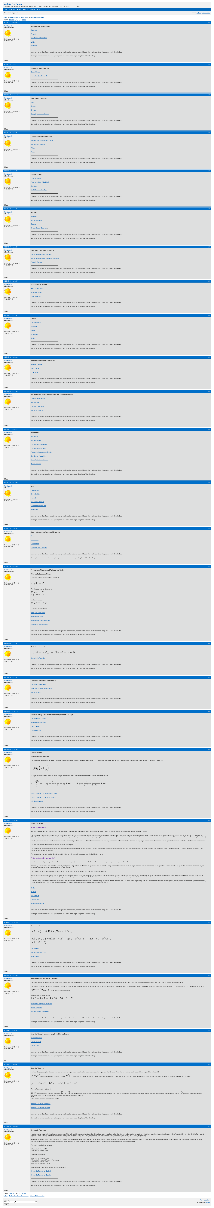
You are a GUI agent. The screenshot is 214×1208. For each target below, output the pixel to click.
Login (39, 9)
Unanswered (206, 13)
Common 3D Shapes (38, 144)
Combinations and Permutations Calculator (45, 258)
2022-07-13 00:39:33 (10, 22)
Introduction (34, 490)
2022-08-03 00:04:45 (10, 1030)
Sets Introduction (36, 292)
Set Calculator (35, 494)
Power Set (34, 509)
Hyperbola (34, 334)
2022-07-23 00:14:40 (10, 391)
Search (25, 9)
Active (199, 13)
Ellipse (33, 330)
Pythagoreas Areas (37, 616)
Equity (33, 42)
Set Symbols (35, 956)
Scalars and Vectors (37, 903)
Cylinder (33, 110)
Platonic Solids (36, 178)
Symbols (33, 216)
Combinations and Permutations (41, 254)
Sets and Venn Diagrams (39, 228)
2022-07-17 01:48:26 (10, 171)
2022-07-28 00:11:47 (10, 677)
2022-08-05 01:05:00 (10, 1126)
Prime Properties (36, 1007)
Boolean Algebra (36, 364)
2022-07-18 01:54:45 (10, 209)
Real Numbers (35, 402)
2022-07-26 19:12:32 (10, 643)
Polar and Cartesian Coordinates (42, 688)
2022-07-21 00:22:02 (10, 315)
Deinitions (34, 186)
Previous (11, 19)
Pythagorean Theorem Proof (40, 620)
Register (32, 9)
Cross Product (35, 899)
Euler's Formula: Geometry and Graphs (44, 793)
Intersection (34, 540)
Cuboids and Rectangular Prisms (42, 140)
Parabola (34, 326)
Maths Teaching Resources (19, 17)
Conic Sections (36, 322)
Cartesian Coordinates (38, 684)
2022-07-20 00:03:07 (10, 281)
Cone (32, 102)
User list (12, 9)
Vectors (33, 892)
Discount (34, 30)
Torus (32, 152)
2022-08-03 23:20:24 (10, 1064)
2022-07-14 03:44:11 (10, 64)
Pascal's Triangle (36, 262)
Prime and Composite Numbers (41, 1003)
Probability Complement (39, 444)
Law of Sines (35, 1045)
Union (33, 536)
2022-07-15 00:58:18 (10, 95)
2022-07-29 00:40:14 (10, 711)
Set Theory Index (36, 220)
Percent (33, 34)
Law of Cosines (36, 1042)
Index (5, 9)
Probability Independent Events (41, 452)
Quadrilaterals (35, 72)
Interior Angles (35, 726)
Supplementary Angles (38, 722)
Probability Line (36, 440)
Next (24, 19)
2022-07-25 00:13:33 (10, 483)
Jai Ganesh (8, 26)
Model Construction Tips (39, 190)
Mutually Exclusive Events (39, 460)
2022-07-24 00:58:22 (10, 429)
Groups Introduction (37, 288)
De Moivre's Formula (37, 658)
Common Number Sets (38, 506)
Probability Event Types (38, 448)
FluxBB (208, 1202)
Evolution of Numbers (38, 398)
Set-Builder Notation (37, 502)
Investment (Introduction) (39, 38)
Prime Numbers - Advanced (40, 1011)
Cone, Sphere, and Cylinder (40, 114)
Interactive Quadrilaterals (39, 76)
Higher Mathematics (37, 17)
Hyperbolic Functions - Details (41, 1175)
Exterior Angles (36, 730)
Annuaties (34, 45)
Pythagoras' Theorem (38, 613)
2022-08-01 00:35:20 (10, 922)
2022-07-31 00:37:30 (10, 820)
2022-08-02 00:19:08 (10, 975)
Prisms (33, 148)
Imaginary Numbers (37, 406)
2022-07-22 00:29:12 (10, 357)
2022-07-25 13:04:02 (10, 528)
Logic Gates (35, 368)
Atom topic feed (205, 1200)
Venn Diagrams (36, 296)
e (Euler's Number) (37, 801)
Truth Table (34, 372)
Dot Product (35, 896)
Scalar (33, 888)
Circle (33, 338)
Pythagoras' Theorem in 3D (40, 624)
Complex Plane (36, 692)
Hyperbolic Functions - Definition (41, 1171)
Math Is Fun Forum (13, 4)
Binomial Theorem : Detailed (40, 1107)
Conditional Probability (38, 456)
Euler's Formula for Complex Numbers (43, 797)
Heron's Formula (36, 1038)
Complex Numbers (37, 410)
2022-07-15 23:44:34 (10, 133)
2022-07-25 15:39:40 (10, 566)
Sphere (33, 106)
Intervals (33, 498)
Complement (35, 543)
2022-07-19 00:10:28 (10, 247)
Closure (33, 224)
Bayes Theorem (36, 464)
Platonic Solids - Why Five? (40, 182)
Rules (19, 9)
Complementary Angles (38, 718)
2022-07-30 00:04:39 (10, 749)
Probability (34, 436)
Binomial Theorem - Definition (40, 1104)
